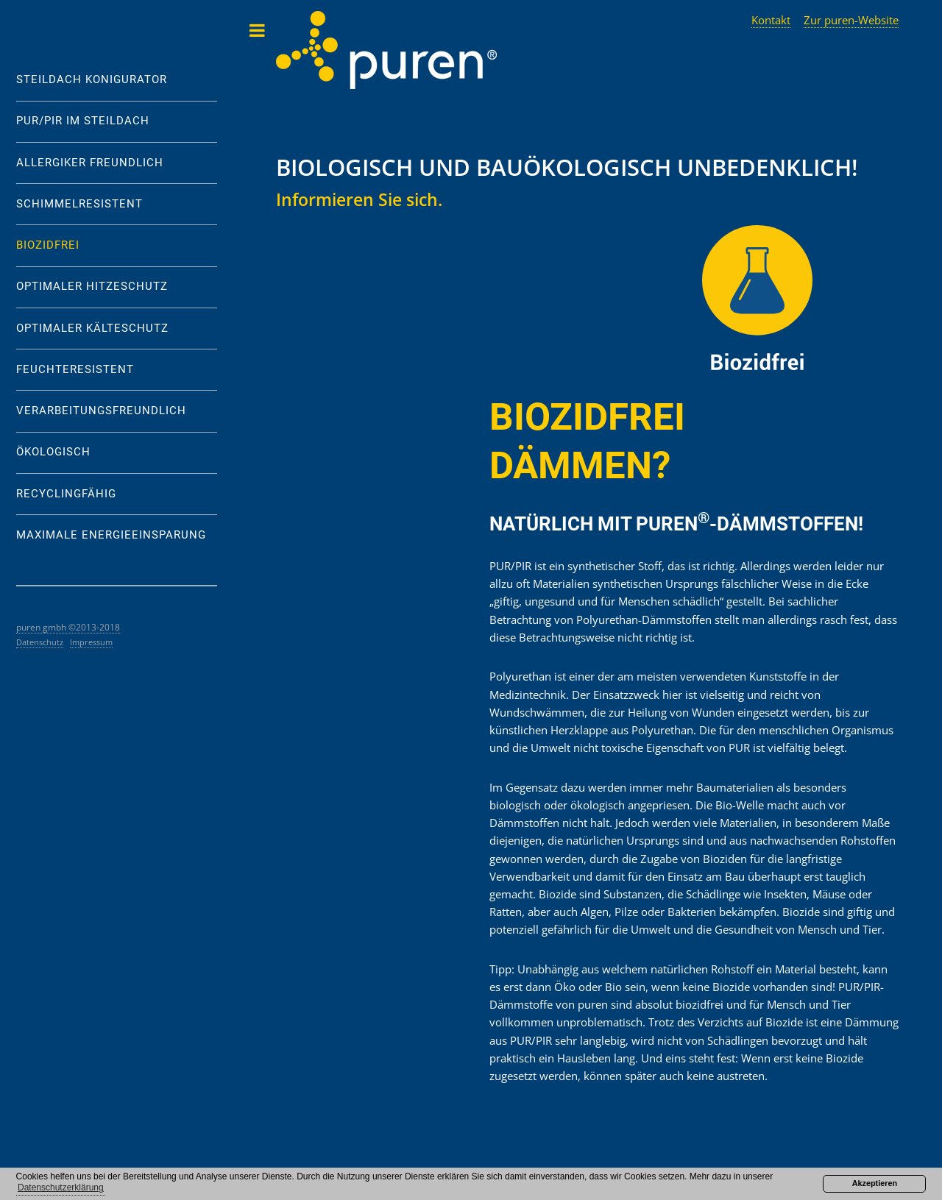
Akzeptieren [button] (874, 1183)
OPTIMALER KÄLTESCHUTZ (92, 328)
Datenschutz (39, 641)
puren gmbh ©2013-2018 (68, 627)
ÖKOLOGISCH (53, 452)
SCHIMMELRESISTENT (79, 204)
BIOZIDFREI (47, 245)
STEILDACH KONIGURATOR (91, 80)
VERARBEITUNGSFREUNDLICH (101, 411)
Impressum (91, 641)
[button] (61, 1189)
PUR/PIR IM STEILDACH (82, 121)
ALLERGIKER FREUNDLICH (89, 163)
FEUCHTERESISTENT (75, 369)
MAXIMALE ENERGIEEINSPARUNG (111, 535)
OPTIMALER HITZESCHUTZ (92, 286)
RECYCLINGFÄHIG (66, 494)
